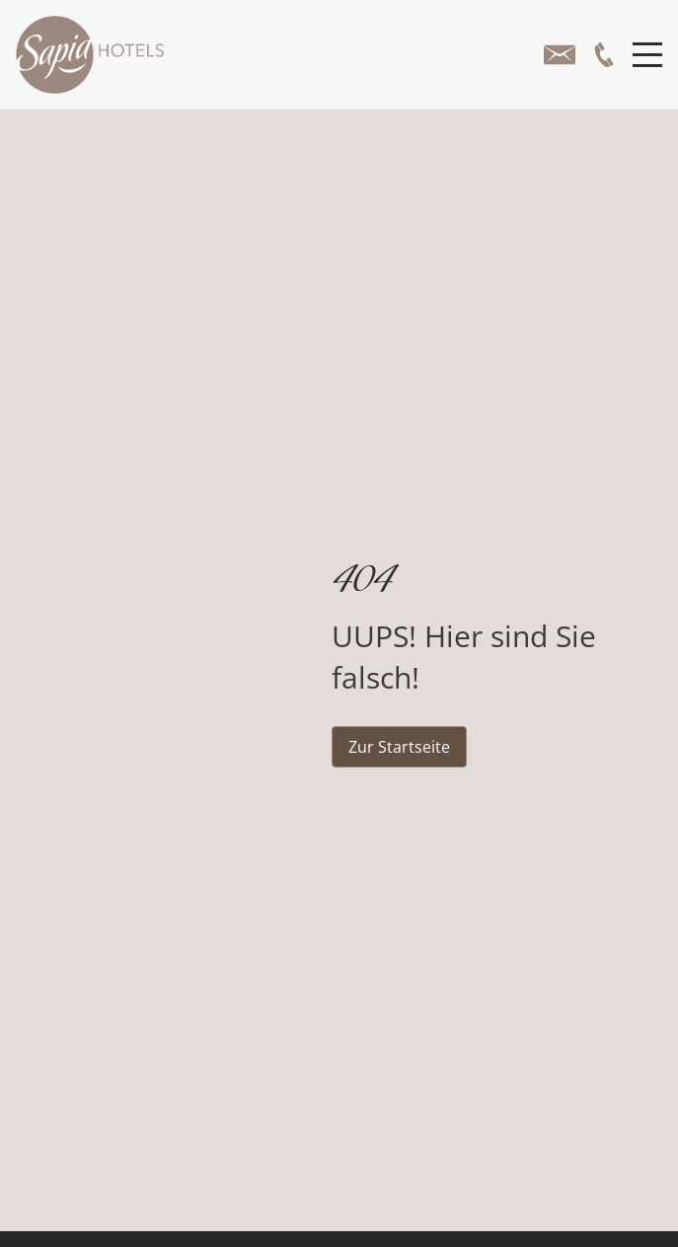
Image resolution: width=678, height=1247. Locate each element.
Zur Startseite (399, 747)
